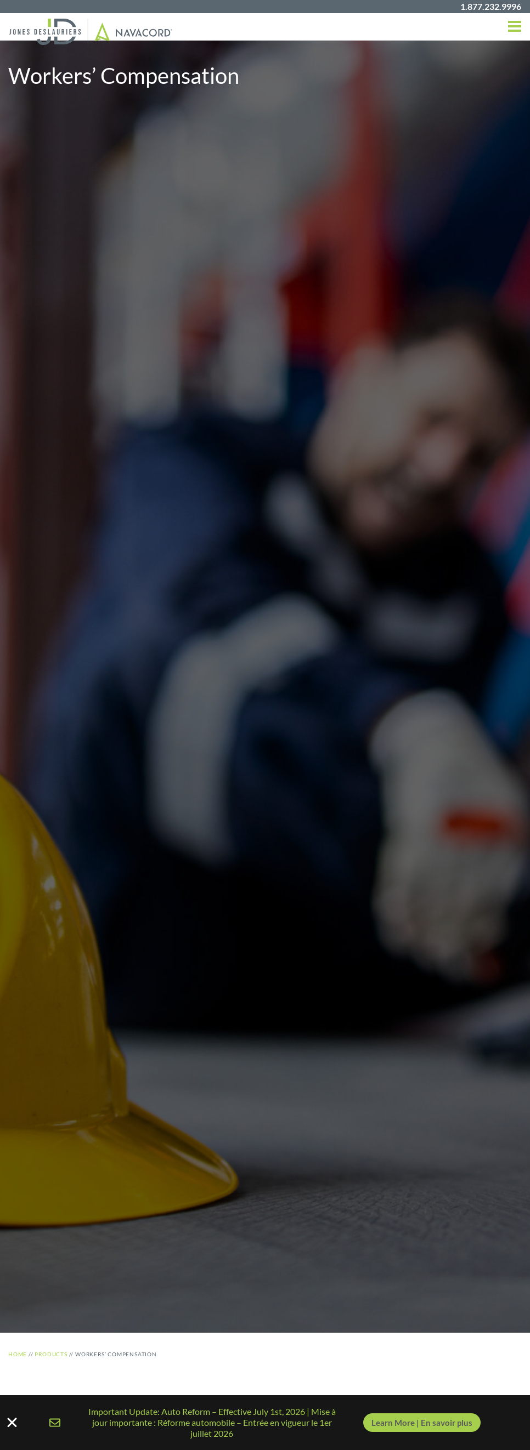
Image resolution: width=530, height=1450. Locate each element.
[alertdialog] (265, 1422)
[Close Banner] (265, 1422)
